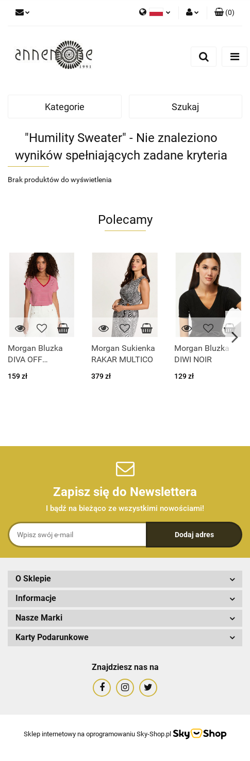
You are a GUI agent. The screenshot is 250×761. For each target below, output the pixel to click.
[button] (224, 13)
